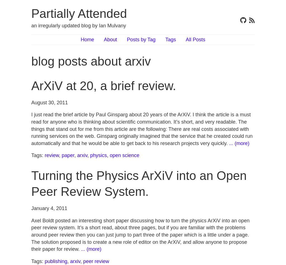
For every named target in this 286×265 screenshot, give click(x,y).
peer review (96, 261)
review (52, 155)
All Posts (195, 39)
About (110, 39)
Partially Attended (79, 13)
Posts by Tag (141, 39)
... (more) (239, 143)
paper (68, 155)
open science (124, 155)
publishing (56, 261)
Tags (170, 39)
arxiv (82, 155)
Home (87, 39)
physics (98, 155)
